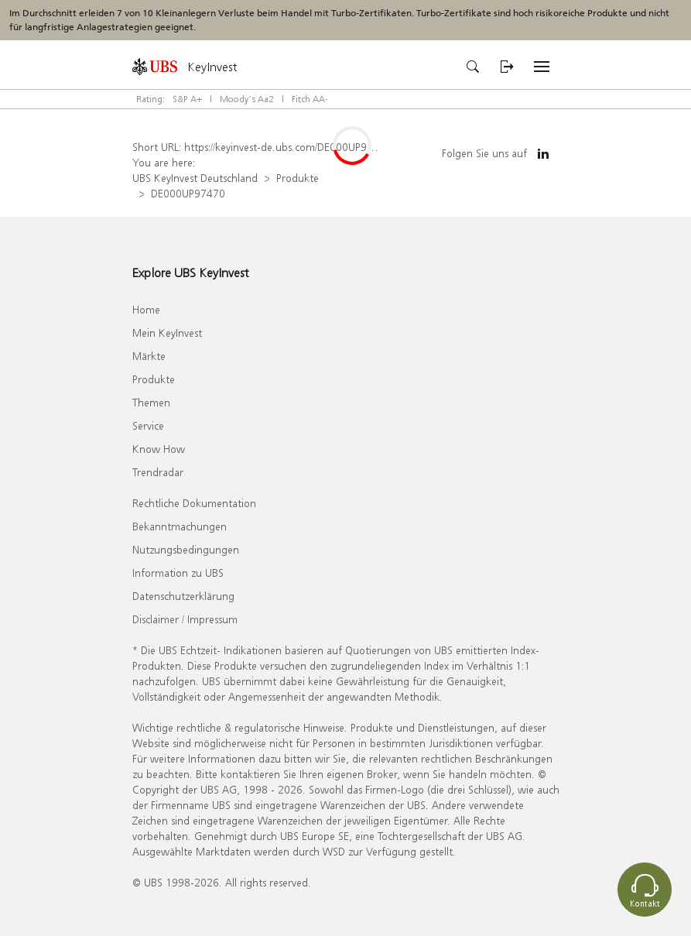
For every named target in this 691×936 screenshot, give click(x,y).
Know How (158, 448)
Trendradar (157, 472)
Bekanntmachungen (179, 526)
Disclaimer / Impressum (185, 619)
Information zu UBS (178, 572)
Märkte (149, 355)
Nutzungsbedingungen (185, 549)
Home (146, 309)
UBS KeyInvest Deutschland (195, 177)
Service (148, 425)
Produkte (297, 177)
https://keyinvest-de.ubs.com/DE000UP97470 (288, 146)
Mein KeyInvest (167, 332)
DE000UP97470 (188, 193)
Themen (151, 402)
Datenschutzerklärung (183, 595)
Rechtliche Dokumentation (194, 502)
